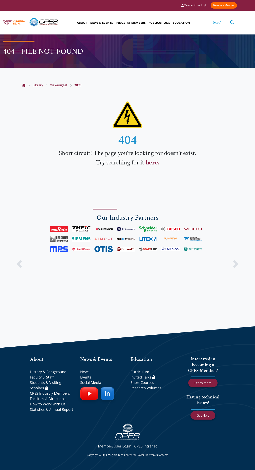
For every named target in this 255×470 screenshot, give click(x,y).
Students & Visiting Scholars (45, 385)
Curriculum (139, 371)
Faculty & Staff (42, 377)
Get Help (202, 415)
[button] (19, 264)
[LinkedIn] (107, 393)
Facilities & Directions (48, 398)
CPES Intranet (145, 446)
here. (152, 162)
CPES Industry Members (50, 393)
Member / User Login (194, 5)
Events (85, 377)
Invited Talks (142, 377)
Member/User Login (114, 446)
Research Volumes (145, 387)
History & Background (48, 371)
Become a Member (223, 5)
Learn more (203, 383)
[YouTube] (89, 393)
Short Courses (142, 382)
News (84, 371)
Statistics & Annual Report (51, 409)
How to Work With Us (48, 404)
